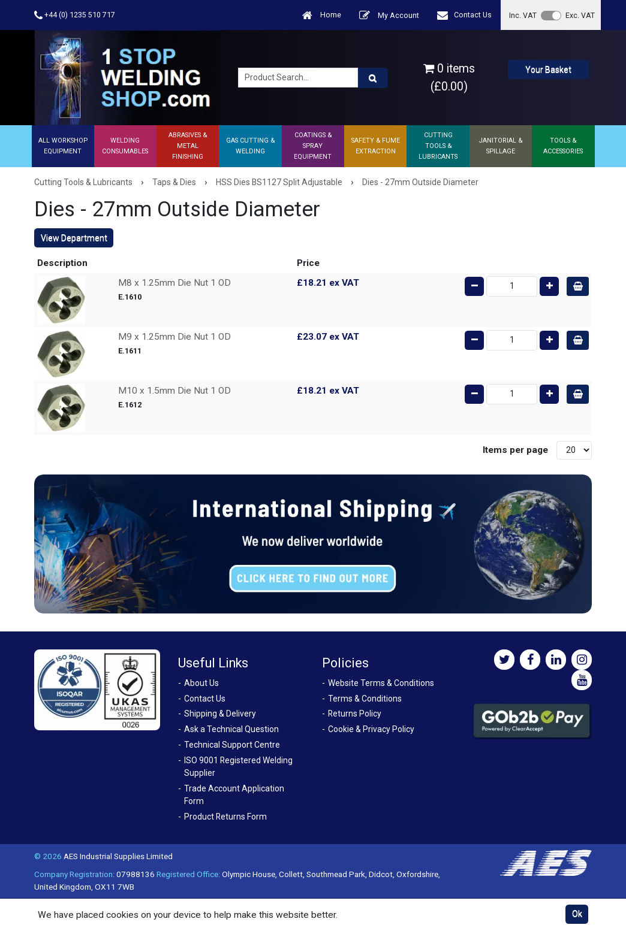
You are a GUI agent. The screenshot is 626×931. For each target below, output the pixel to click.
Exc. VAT (580, 15)
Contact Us (464, 15)
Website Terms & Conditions (381, 683)
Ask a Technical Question (231, 729)
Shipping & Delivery (220, 713)
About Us (201, 683)
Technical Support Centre (232, 744)
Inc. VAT (523, 15)
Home (321, 15)
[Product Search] (373, 78)
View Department (74, 238)
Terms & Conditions (365, 698)
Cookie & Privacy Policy (371, 729)
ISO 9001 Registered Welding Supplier (238, 766)
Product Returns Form (225, 816)
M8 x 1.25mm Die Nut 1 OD (174, 282)
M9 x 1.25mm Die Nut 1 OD (174, 336)
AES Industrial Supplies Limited (118, 856)
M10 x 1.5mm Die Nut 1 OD (174, 390)
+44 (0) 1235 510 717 (74, 15)
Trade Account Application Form (234, 795)
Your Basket (548, 69)
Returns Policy (354, 713)
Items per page (515, 450)
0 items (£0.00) (449, 77)
